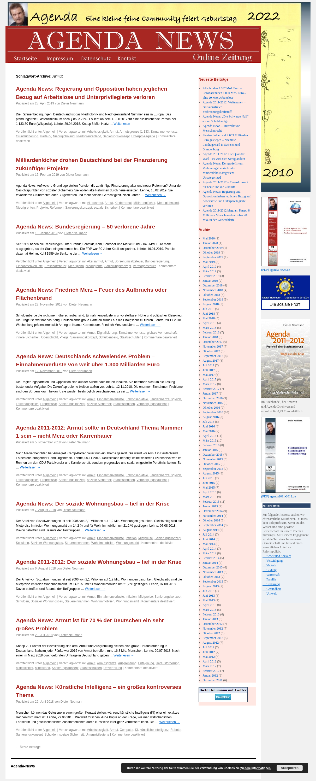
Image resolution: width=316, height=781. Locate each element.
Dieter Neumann (72, 103)
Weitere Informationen (255, 768)
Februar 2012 (211, 671)
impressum (60, 58)
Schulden (22, 543)
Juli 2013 (208, 591)
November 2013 (213, 572)
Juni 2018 (209, 313)
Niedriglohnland (64, 136)
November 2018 (213, 290)
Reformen (56, 207)
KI (136, 730)
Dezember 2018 (213, 285)
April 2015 (209, 492)
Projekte (42, 207)
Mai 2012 (209, 657)
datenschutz (95, 58)
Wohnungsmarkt (127, 543)
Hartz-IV (45, 136)
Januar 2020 (210, 243)
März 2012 (209, 666)
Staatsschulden (130, 337)
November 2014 (213, 516)
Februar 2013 (211, 614)
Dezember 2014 (213, 511)
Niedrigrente (94, 266)
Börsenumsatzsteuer (129, 261)
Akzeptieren (290, 768)
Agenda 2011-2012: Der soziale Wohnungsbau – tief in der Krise (98, 562)
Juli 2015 (208, 478)
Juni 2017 (209, 370)
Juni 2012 (209, 652)
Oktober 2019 (211, 252)
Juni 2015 (209, 483)
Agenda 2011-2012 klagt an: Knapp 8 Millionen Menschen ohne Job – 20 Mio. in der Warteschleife (226, 215)
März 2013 (209, 610)
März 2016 (209, 440)
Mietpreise (145, 538)
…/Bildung (270, 570)
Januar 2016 (210, 450)
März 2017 (209, 384)
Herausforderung (167, 663)
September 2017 (213, 356)
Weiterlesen (124, 124)
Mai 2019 (209, 262)
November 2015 (213, 459)
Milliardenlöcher (144, 203)
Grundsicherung (27, 136)
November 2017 (213, 346)
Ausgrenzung (127, 663)
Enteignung (146, 663)
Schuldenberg (108, 337)
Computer (126, 730)
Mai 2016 (209, 431)
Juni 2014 (209, 539)
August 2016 (211, 417)
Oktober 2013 (211, 577)
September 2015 (213, 469)
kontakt (130, 58)
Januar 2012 (210, 675)
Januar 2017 (210, 393)
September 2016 (213, 412)
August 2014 (211, 530)
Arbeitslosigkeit (97, 131)
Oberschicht (49, 337)
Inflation (131, 538)
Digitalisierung (107, 332)
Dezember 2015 (213, 454)
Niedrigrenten (25, 207)
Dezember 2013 (213, 567)
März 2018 (209, 328)
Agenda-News (23, 766)
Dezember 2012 (213, 624)
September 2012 (213, 638)
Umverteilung (113, 668)
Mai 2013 (209, 600)
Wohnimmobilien (102, 543)
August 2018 (211, 304)
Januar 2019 (210, 281)
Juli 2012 (208, 647)
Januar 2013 (210, 619)
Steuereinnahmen (77, 543)
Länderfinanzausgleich (165, 399)
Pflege (63, 337)
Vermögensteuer (144, 266)
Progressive (48, 404)
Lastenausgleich (27, 404)
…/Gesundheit (272, 589)
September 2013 (213, 581)
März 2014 (209, 553)
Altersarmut (95, 203)
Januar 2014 (210, 563)
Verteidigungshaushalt (151, 404)
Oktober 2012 (211, 633)
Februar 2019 (211, 276)
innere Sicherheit (27, 337)
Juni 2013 (209, 595)
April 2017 (209, 379)
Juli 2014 (208, 534)
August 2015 (211, 473)
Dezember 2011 (213, 680)
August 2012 (211, 642)
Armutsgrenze (106, 663)
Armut (114, 131)
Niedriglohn (76, 266)
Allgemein (50, 131)
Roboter (175, 730)
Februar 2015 (211, 501)
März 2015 (209, 497)
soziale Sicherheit (106, 207)
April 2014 (209, 548)
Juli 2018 (208, 309)
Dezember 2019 (213, 248)
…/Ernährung (271, 584)
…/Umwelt (270, 593)
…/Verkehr (269, 565)
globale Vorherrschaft (162, 332)
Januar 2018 (210, 337)
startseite (25, 58)
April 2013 (209, 605)
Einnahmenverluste (164, 131)
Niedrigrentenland (88, 136)
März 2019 (209, 271)
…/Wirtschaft (271, 575)
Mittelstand (42, 668)
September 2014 (213, 525)
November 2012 (213, 628)
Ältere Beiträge (28, 747)
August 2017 (211, 360)
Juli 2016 (208, 422)
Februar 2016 (211, 445)
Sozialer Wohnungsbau (47, 543)
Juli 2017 (208, 365)
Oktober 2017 (211, 351)
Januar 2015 (210, 506)
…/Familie (269, 579)
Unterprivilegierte (143, 136)
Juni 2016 (209, 426)
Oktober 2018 (211, 295)
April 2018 (209, 323)
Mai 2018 (209, 318)
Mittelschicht (24, 668)
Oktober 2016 (211, 407)
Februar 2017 (211, 389)
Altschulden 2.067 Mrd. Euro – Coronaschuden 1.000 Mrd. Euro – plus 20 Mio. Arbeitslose (224, 92)
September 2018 (213, 299)
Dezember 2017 (213, 342)
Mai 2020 (209, 238)
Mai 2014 (209, 544)
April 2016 (209, 436)
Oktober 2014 (211, 520)
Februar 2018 (211, 332)
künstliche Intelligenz (154, 730)
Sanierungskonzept (116, 136)
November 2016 (213, 403)
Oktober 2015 (211, 464)
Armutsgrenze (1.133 (134, 131)
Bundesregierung (157, 261)
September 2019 (213, 257)
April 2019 (209, 266)
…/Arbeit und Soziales (277, 556)
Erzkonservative (137, 399)
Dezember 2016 (213, 398)
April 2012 (209, 661)
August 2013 (211, 586)
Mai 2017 (209, 375)
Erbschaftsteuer (55, 266)
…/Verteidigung (273, 560)
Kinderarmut (123, 203)
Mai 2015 (209, 487)
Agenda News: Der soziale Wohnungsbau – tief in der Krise (93, 504)
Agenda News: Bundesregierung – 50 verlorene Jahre (85, 227)
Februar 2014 (211, 558)
